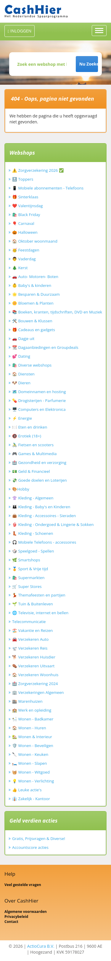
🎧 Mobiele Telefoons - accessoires (44, 542)
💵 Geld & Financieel (31, 471)
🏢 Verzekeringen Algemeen (38, 692)
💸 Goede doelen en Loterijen (39, 480)
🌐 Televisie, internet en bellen (40, 612)
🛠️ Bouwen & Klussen (32, 320)
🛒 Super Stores (27, 586)
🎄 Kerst (20, 267)
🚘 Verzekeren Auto (30, 639)
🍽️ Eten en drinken (29, 427)
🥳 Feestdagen (25, 250)
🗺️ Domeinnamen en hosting (39, 391)
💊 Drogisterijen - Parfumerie (39, 400)
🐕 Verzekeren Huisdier (33, 657)
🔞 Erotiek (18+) (26, 436)
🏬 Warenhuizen (27, 701)
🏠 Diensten (23, 374)
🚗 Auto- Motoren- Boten (35, 276)
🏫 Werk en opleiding (31, 710)
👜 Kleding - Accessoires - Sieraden (44, 515)
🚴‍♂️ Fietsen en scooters (33, 444)
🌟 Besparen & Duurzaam (36, 294)
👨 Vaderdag (24, 259)
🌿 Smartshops (26, 560)
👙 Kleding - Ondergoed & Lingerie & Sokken (53, 524)
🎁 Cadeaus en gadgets (33, 329)
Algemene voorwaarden (25, 911)
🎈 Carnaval (23, 223)
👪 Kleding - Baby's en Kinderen (41, 506)
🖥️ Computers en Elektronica (39, 409)
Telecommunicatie (29, 621)
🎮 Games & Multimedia (34, 453)
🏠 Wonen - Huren (29, 727)
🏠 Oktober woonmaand (34, 241)
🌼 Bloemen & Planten (33, 303)
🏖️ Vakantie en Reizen (32, 630)
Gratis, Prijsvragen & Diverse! (38, 838)
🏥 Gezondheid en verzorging (39, 462)
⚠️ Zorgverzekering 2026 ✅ (38, 170)
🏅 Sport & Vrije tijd (30, 568)
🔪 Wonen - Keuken (30, 754)
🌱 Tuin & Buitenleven (32, 604)
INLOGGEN (19, 31)
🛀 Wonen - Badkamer (32, 719)
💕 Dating (21, 356)
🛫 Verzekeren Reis (29, 648)
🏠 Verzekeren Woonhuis (35, 674)
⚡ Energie (22, 418)
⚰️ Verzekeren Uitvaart (33, 666)
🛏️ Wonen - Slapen (29, 763)
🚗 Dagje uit (23, 338)
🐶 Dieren (21, 382)
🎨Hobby (20, 489)
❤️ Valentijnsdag (27, 205)
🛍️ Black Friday (26, 214)
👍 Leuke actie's (27, 789)
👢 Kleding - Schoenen (32, 533)
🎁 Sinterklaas (25, 197)
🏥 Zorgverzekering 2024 (35, 683)
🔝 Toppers (22, 179)
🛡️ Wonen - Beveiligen (32, 745)
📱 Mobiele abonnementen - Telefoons (47, 188)
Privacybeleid (16, 916)
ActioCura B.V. (40, 946)
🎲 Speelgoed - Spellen (33, 551)
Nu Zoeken (88, 64)
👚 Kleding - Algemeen (32, 498)
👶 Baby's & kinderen (31, 285)
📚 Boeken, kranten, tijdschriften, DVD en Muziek (57, 312)
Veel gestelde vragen (22, 884)
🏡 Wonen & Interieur (32, 736)
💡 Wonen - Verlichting (33, 781)
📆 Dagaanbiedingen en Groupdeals (45, 347)
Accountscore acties (30, 847)
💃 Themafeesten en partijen (38, 595)
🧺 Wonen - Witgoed (31, 772)
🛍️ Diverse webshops (32, 365)
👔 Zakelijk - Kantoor (31, 798)
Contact (11, 921)
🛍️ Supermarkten (28, 577)
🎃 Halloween (25, 232)
